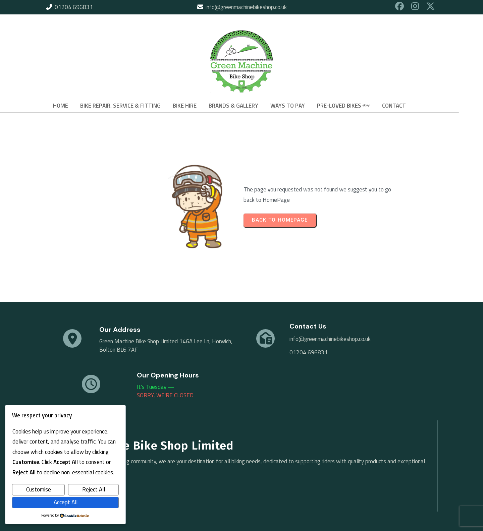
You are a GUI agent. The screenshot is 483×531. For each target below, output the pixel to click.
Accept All (65, 502)
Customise (38, 489)
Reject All (93, 489)
